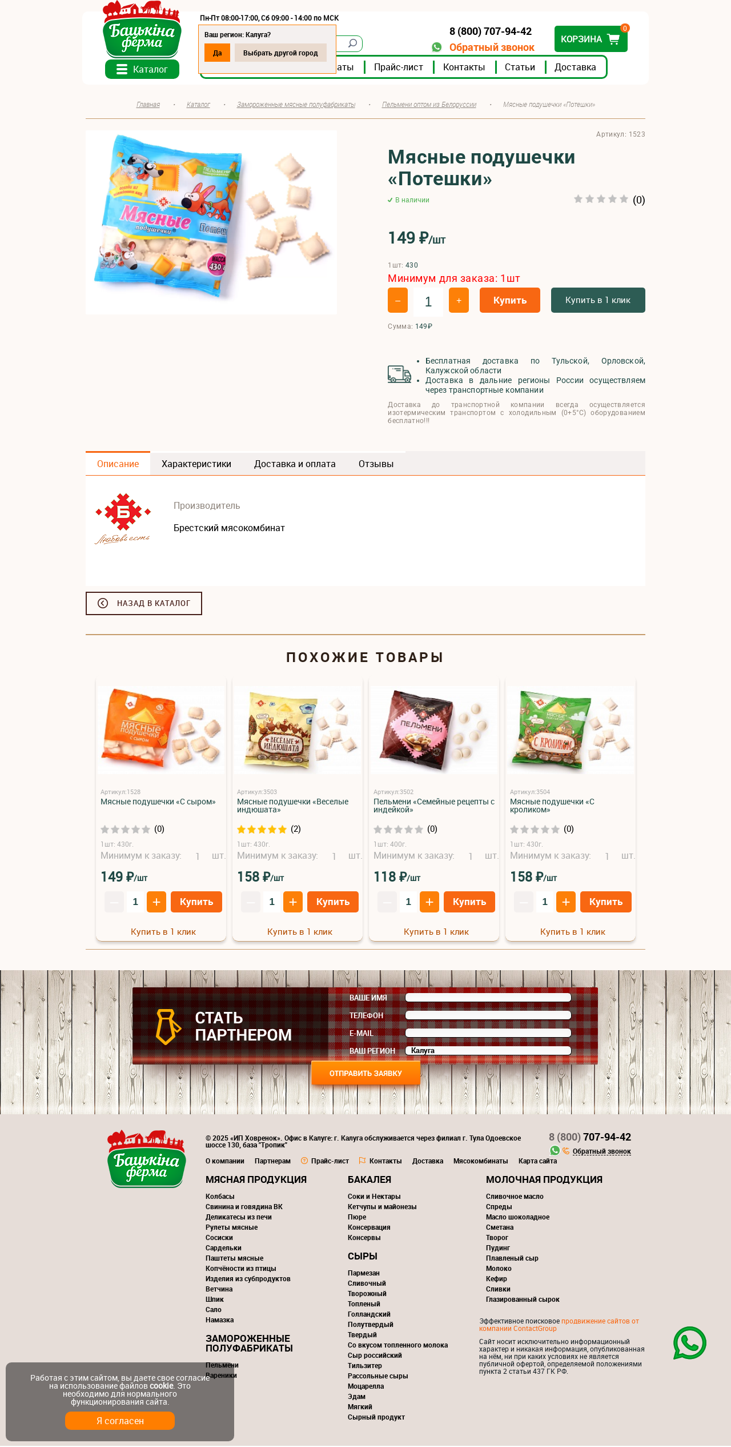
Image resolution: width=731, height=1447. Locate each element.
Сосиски (219, 1238)
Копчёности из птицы (241, 1269)
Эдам (357, 1397)
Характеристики (196, 465)
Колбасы (220, 1197)
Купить (510, 301)
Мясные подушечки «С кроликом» (552, 806)
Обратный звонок (488, 47)
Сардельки (224, 1248)
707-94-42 (590, 1138)
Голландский (369, 1315)
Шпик (215, 1300)
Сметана (499, 1228)
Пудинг (498, 1248)
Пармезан (364, 1273)
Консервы (364, 1238)
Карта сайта (538, 1161)
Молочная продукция (544, 1180)
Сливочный (367, 1284)
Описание (118, 465)
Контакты (468, 68)
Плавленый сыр (512, 1258)
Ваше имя (368, 999)
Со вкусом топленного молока (398, 1345)
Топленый (364, 1304)
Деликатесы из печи (239, 1217)
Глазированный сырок (523, 1300)
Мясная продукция (256, 1180)
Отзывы (376, 465)
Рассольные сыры (378, 1376)
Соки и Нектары (374, 1197)
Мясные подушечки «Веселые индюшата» (292, 806)
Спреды (499, 1207)
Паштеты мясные (234, 1258)
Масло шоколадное (517, 1217)
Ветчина (219, 1289)
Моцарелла (366, 1387)
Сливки (498, 1289)
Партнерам (273, 1161)
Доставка (579, 68)
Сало (214, 1310)
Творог (497, 1238)
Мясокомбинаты (480, 1161)
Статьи (523, 68)
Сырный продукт (376, 1417)
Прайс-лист (402, 68)
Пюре (357, 1217)
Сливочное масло (515, 1197)
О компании (225, 1161)
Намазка (220, 1320)
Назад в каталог (154, 604)
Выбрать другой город (284, 52)
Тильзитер (365, 1366)
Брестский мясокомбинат (229, 529)
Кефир (496, 1279)
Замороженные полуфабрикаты (249, 1344)
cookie (161, 1385)
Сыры (362, 1256)
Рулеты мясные (232, 1228)
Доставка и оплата (295, 465)
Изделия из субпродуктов (248, 1279)
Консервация (369, 1228)
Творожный (367, 1294)
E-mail (361, 1034)
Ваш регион (372, 1052)
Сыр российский (375, 1356)
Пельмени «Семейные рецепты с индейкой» (434, 806)
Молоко (499, 1269)
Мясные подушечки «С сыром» (158, 802)
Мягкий (360, 1407)
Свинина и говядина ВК (244, 1207)
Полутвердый (370, 1325)
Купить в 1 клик (597, 300)
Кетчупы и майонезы (382, 1207)
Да (220, 52)
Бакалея (369, 1180)
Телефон (366, 1016)
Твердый (362, 1335)
